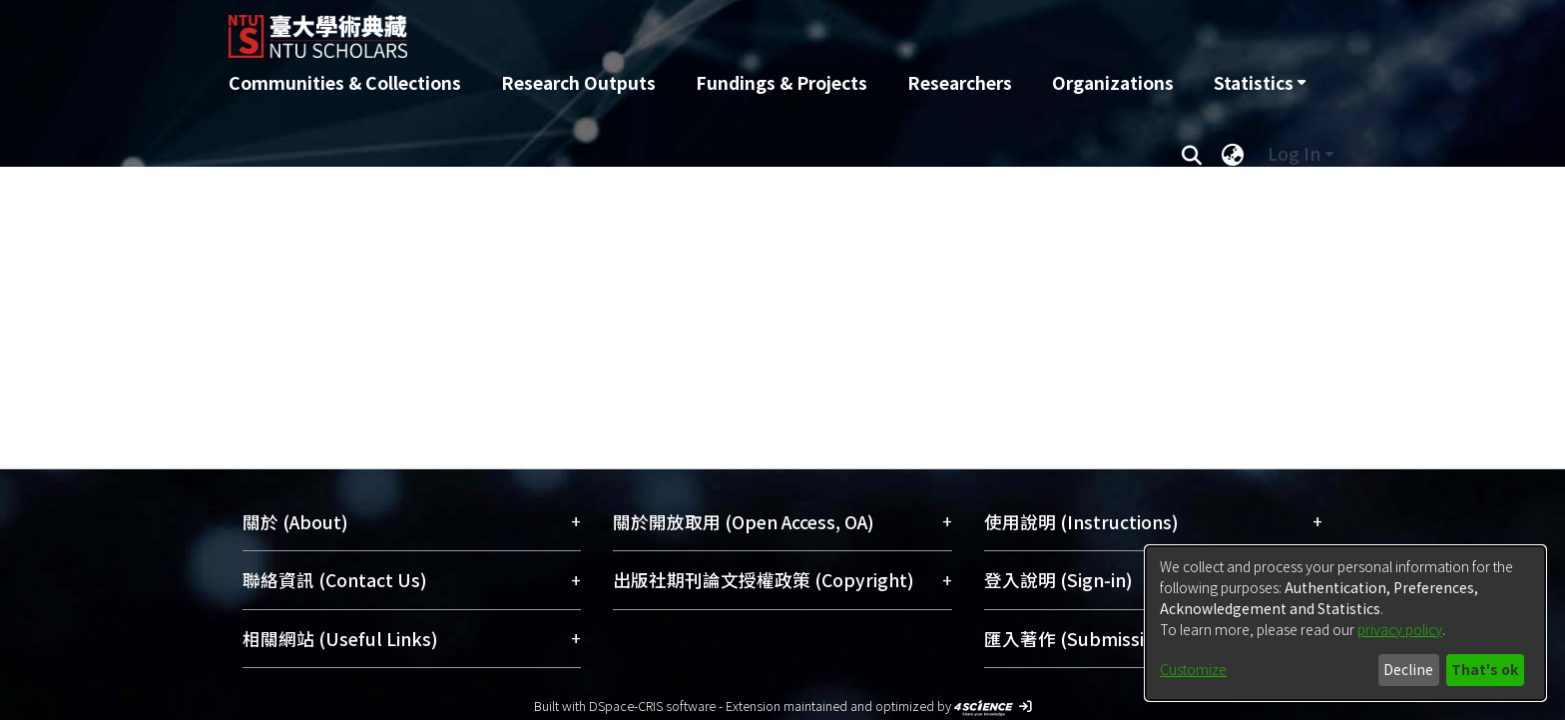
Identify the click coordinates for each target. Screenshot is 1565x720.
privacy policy (1399, 629)
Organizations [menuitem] (1113, 82)
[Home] (675, 29)
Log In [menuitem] (1294, 153)
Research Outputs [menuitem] (578, 82)
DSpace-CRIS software (652, 705)
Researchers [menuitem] (959, 82)
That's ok (1484, 669)
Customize (1193, 669)
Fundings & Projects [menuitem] (781, 82)
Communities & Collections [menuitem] (345, 82)
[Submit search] (1191, 154)
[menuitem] (1259, 83)
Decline (1408, 669)
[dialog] (1345, 623)
